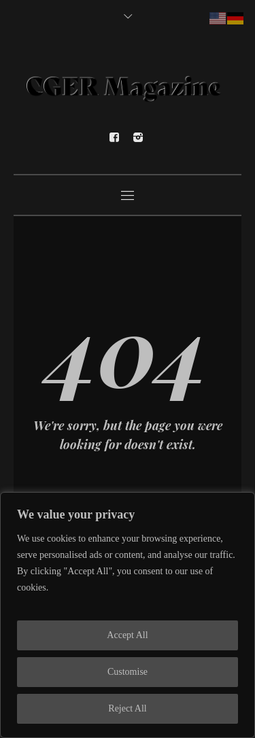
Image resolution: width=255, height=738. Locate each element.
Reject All (127, 708)
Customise (127, 672)
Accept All (127, 635)
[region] (127, 615)
